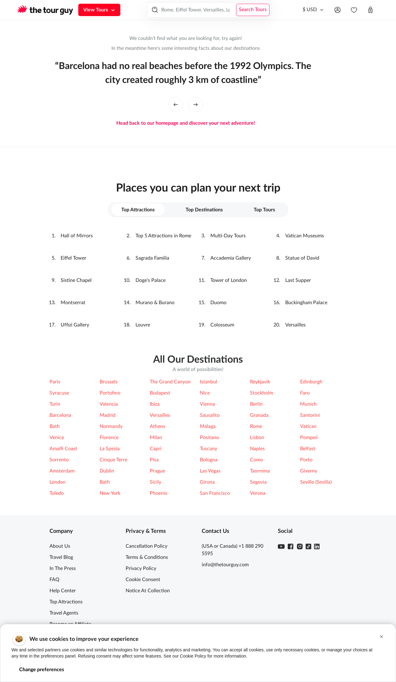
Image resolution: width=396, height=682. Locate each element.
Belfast (307, 448)
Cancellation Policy (146, 546)
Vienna (207, 404)
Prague (157, 470)
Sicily (155, 482)
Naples (257, 448)
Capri (155, 448)
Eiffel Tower (73, 258)
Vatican (308, 426)
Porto (306, 459)
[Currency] (313, 10)
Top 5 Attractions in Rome (163, 235)
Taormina (260, 470)
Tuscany (208, 448)
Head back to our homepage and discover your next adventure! (185, 123)
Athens (157, 426)
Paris (55, 381)
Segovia (258, 482)
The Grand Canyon (170, 381)
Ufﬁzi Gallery (75, 324)
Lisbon (257, 437)
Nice (205, 393)
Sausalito (210, 415)
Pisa (154, 459)
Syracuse (59, 393)
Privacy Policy (141, 568)
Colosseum (222, 324)
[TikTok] (308, 546)
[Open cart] (370, 10)
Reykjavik (260, 381)
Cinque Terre (113, 459)
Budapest (160, 393)
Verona (257, 493)
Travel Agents (64, 613)
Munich (308, 404)
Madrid (107, 415)
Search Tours (253, 9)
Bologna (208, 459)
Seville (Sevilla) (316, 482)
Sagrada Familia (152, 258)
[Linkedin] (317, 546)
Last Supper (298, 280)
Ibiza (155, 404)
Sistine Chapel (76, 280)
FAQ (54, 579)
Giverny (308, 470)
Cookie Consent (143, 579)
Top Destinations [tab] (204, 209)
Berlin (256, 404)
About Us (60, 546)
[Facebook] (290, 546)
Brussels (109, 381)
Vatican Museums (304, 235)
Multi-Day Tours (228, 235)
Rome (256, 426)
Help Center (63, 590)
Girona (207, 482)
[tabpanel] (198, 280)
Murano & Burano (155, 302)
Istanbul (208, 381)
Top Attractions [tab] (138, 209)
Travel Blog (61, 557)
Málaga (208, 426)
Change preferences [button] (41, 669)
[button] (381, 636)
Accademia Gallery (230, 258)
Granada (259, 415)
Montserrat (73, 302)
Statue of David (302, 258)
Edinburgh (311, 381)
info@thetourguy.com (225, 564)
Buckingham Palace (306, 302)
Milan (156, 437)
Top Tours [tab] (264, 209)
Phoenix (158, 493)
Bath (55, 426)
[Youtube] (281, 546)
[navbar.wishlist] (354, 10)
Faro (305, 393)
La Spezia (110, 448)
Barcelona (60, 415)
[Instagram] (299, 546)
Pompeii (309, 437)
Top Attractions (66, 601)
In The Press (63, 568)
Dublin (107, 470)
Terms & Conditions (147, 557)
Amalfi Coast (63, 448)
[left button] (175, 104)
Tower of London (228, 280)
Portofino (110, 393)
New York (110, 493)
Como (256, 459)
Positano (209, 437)
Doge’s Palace (151, 280)
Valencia (109, 404)
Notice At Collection (148, 590)
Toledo (57, 493)
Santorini (310, 415)
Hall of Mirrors (77, 235)
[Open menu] (337, 10)
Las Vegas (210, 470)
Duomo (218, 302)
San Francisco (215, 493)
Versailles (295, 324)
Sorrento (59, 459)
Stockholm (261, 393)
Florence (109, 437)
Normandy (111, 426)
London (58, 482)
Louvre (143, 324)
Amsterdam (62, 470)
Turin (55, 404)
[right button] (195, 104)
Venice (57, 437)
